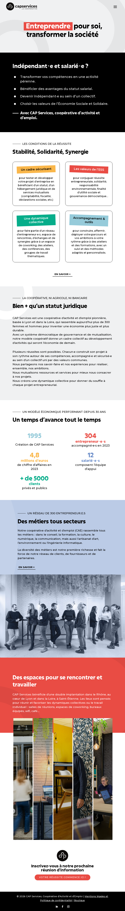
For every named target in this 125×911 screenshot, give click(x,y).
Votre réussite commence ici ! (62, 877)
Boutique (79, 900)
